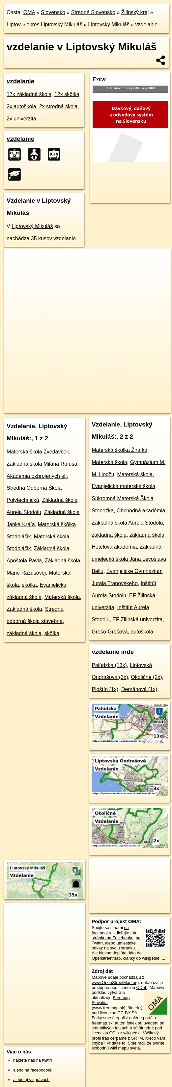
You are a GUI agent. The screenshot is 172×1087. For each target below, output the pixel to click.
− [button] (16, 270)
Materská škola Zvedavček (38, 451)
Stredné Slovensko (93, 12)
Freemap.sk (86, 402)
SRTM (137, 1038)
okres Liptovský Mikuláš (54, 24)
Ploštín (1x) (105, 689)
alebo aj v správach (31, 1079)
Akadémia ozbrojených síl (37, 476)
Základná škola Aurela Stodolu (127, 523)
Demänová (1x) (139, 689)
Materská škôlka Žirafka (119, 450)
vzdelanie (146, 24)
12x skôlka (66, 94)
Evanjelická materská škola (123, 486)
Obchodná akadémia (141, 510)
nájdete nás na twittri (32, 1060)
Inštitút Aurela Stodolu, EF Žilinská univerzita (124, 595)
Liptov (14, 24)
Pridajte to (116, 1043)
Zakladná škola (24, 609)
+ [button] (16, 260)
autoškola (141, 631)
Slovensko (53, 12)
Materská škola (62, 597)
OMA (29, 12)
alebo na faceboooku (32, 1070)
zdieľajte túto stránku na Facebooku (114, 935)
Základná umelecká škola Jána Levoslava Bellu (129, 559)
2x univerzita (21, 118)
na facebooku (110, 930)
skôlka (29, 585)
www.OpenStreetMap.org (115, 982)
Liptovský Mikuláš (108, 24)
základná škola (24, 633)
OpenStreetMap (53, 402)
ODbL (141, 987)
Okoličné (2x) (146, 677)
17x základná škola (29, 94)
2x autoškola (21, 106)
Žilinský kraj (135, 12)
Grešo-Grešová (110, 631)
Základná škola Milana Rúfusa (42, 464)
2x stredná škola (58, 106)
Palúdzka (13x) (109, 665)
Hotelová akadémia (114, 547)
